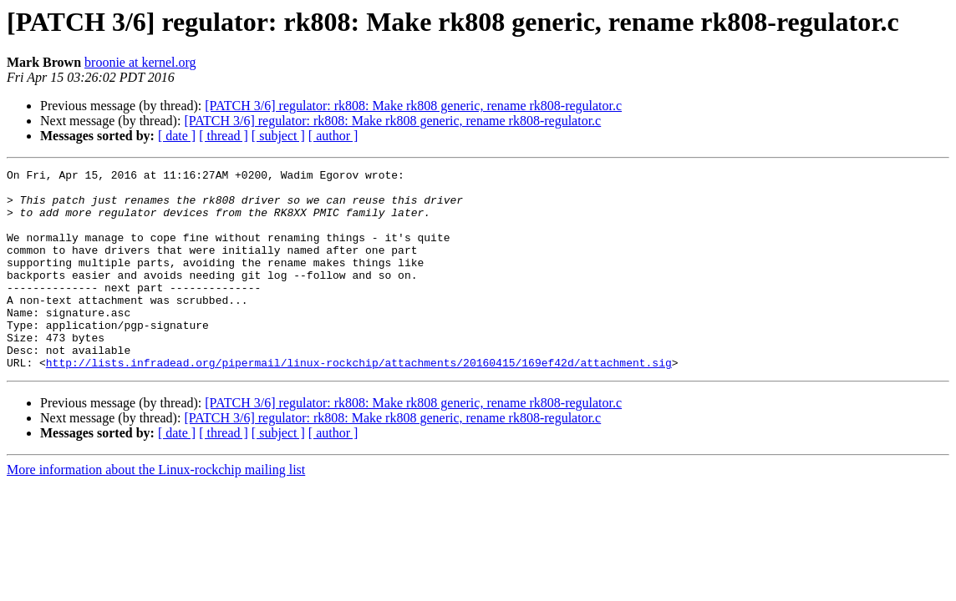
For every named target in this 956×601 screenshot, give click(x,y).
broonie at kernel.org (140, 62)
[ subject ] (278, 136)
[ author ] (333, 136)
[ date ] (177, 136)
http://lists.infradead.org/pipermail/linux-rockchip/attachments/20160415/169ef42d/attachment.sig (359, 402)
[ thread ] (223, 136)
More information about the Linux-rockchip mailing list (156, 510)
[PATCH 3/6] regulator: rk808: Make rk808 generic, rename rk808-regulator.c (413, 105)
